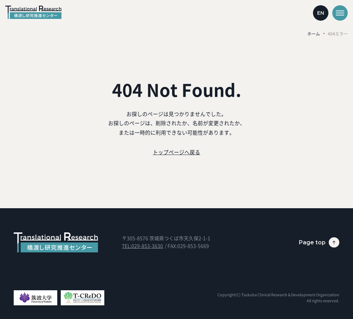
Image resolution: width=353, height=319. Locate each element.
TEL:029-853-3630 (142, 245)
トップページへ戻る (176, 152)
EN (320, 13)
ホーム (313, 33)
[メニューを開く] (340, 13)
